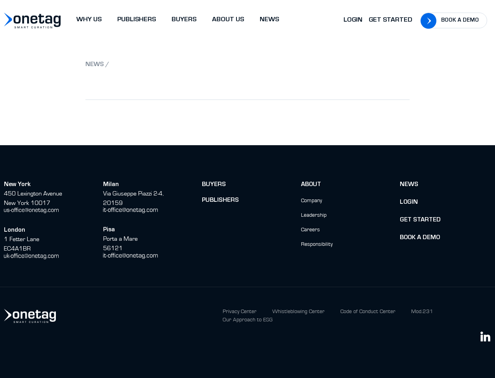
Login (353, 20)
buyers (214, 185)
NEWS (269, 20)
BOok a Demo (420, 238)
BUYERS (184, 20)
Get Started (390, 20)
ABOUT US (228, 20)
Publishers (220, 200)
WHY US (89, 20)
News (409, 185)
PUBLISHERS (136, 20)
